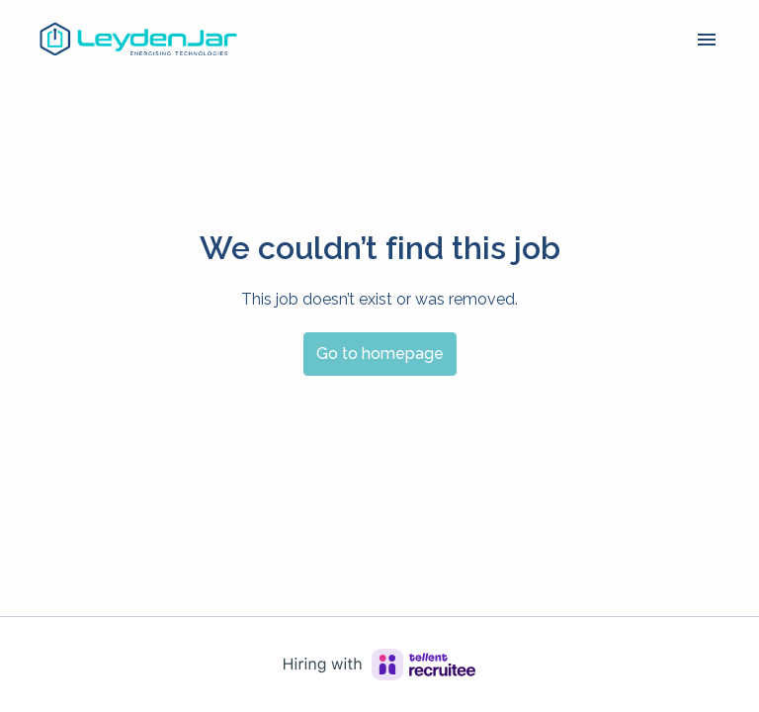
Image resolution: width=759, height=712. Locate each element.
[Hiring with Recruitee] (379, 664)
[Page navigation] (706, 39)
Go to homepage (380, 353)
